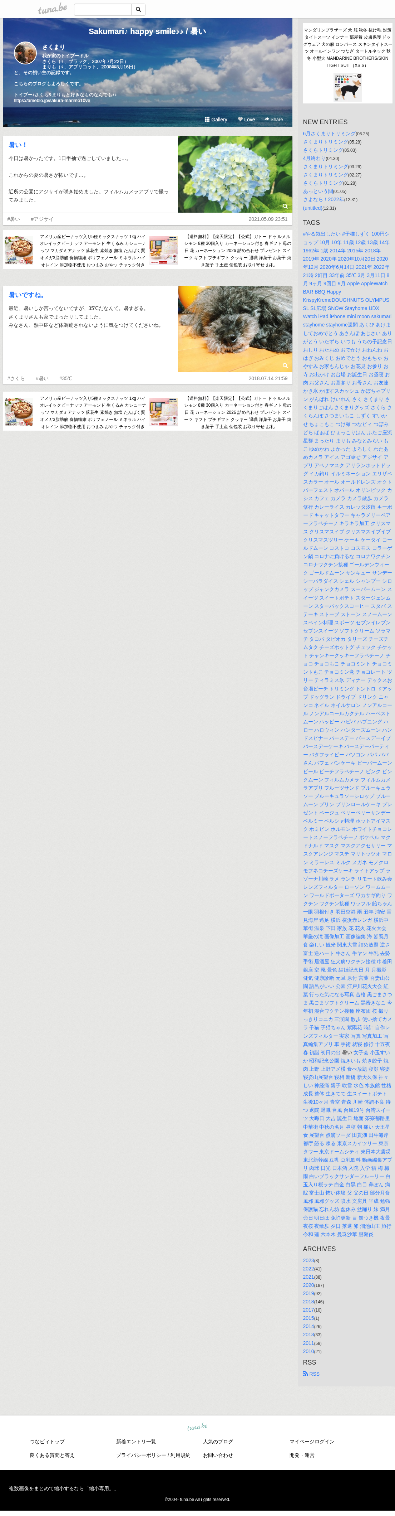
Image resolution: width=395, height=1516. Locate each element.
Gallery (216, 119)
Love (246, 119)
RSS (311, 1374)
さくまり (53, 47)
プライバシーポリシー (141, 1455)
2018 (308, 1301)
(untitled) (312, 208)
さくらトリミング (323, 150)
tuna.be (197, 1426)
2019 (308, 1293)
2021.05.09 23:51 (268, 219)
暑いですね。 (28, 295)
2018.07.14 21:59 (268, 378)
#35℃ (65, 378)
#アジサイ (42, 219)
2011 (308, 1343)
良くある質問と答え (52, 1455)
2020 (308, 1285)
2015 (308, 1318)
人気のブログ (218, 1441)
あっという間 (318, 191)
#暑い (14, 219)
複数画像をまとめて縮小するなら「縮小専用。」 (64, 1488)
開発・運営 (302, 1455)
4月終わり (314, 158)
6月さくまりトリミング (329, 133)
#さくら (16, 378)
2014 (308, 1326)
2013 (308, 1334)
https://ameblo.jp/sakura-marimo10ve (52, 100)
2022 (308, 1269)
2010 (308, 1351)
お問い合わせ (218, 1455)
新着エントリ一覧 (136, 1441)
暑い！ (18, 145)
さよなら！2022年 (323, 199)
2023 (308, 1260)
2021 (308, 1277)
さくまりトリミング (325, 142)
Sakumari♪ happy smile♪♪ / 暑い (147, 31)
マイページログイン (312, 1441)
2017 (308, 1310)
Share (274, 119)
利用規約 (181, 1455)
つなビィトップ (47, 1441)
